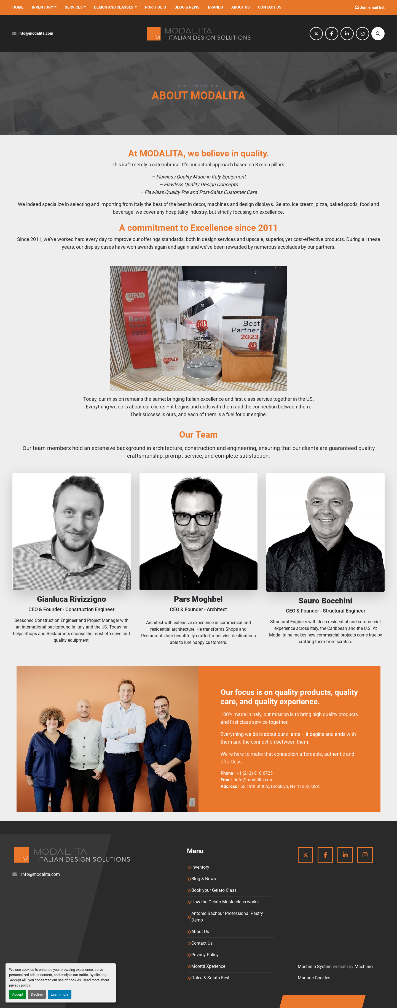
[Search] (378, 33)
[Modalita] (71, 855)
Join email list (372, 7)
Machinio (364, 966)
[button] (44, 7)
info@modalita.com (35, 33)
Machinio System (315, 966)
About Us (240, 7)
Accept (17, 994)
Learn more (59, 994)
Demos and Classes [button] (113, 7)
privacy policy (19, 985)
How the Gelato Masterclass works (225, 901)
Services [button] (74, 7)
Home (17, 7)
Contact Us (269, 7)
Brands (215, 7)
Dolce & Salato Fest (210, 977)
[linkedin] (347, 33)
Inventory (42, 7)
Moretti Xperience (208, 966)
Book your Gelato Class (214, 890)
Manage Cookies (314, 977)
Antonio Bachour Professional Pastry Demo (227, 917)
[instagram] (362, 33)
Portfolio (155, 7)
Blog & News (187, 7)
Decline (37, 994)
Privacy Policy (205, 954)
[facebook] (331, 33)
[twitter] (316, 33)
